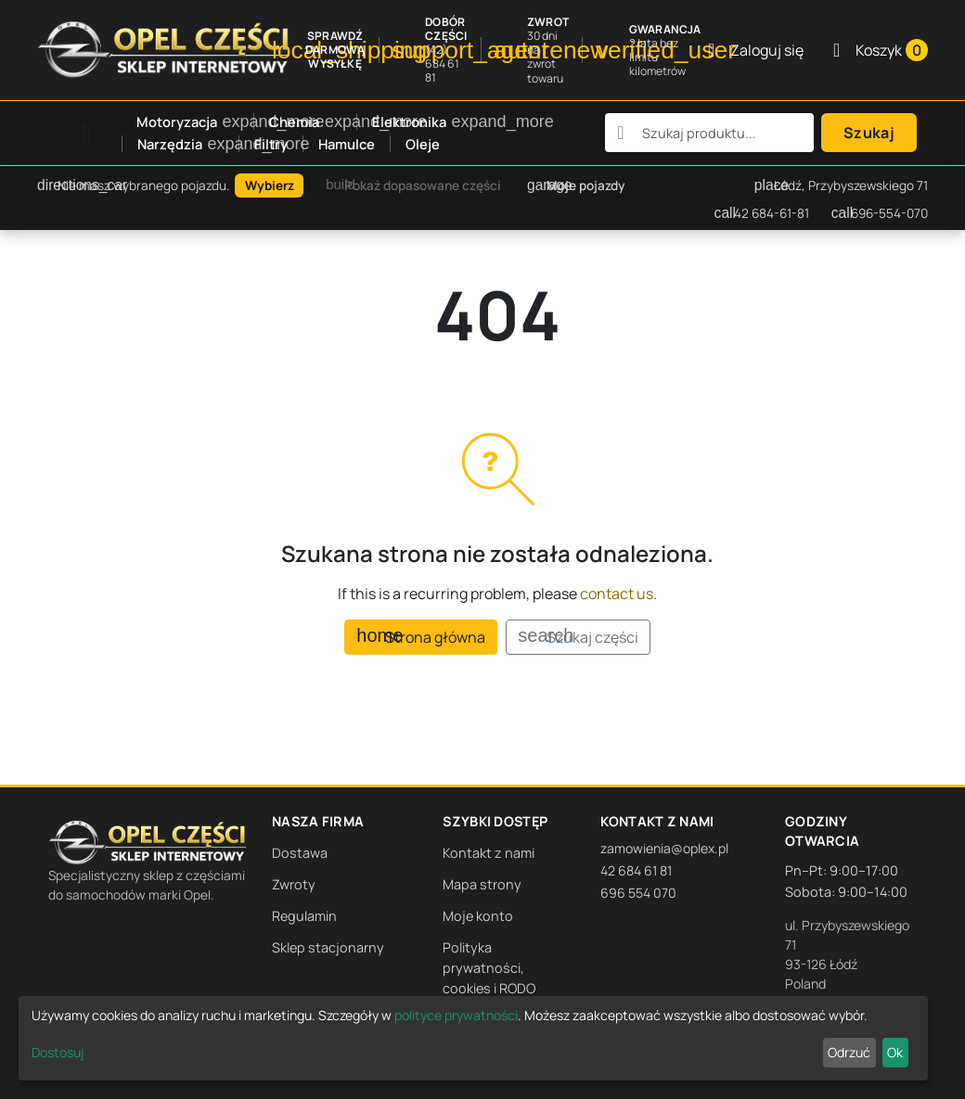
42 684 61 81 (636, 870)
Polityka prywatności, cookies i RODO (489, 967)
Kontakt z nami (488, 853)
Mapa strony (482, 884)
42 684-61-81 (761, 213)
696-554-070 (879, 213)
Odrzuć (849, 1052)
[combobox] (710, 132)
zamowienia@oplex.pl (664, 848)
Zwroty (293, 884)
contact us (616, 593)
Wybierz (269, 185)
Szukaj (868, 132)
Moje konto (478, 916)
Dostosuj (58, 1052)
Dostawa (300, 853)
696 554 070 (638, 892)
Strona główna (420, 636)
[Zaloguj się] (756, 50)
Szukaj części (577, 636)
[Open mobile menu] (87, 133)
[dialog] (473, 1038)
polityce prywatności (456, 1015)
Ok (895, 1052)
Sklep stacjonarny (328, 947)
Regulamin (304, 916)
